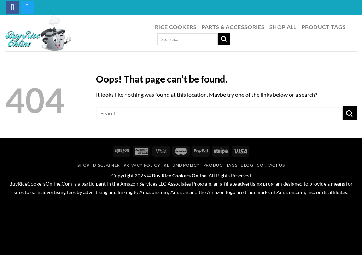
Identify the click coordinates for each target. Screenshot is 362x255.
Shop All (283, 26)
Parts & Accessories (233, 26)
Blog (247, 165)
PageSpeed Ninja (197, 205)
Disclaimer (106, 165)
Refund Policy (182, 165)
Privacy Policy (142, 165)
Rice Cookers (176, 26)
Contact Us (271, 165)
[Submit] (224, 39)
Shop (83, 165)
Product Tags (324, 26)
